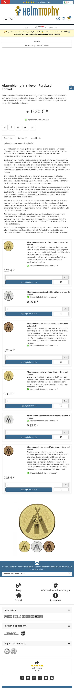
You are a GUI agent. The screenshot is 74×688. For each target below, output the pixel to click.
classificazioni (36, 138)
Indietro (37, 41)
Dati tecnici (22, 138)
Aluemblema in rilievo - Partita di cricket (27, 87)
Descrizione (8, 138)
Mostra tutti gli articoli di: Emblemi (37, 46)
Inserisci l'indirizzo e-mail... (37, 574)
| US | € (68, 2)
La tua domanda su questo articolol (18, 143)
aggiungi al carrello (29, 282)
